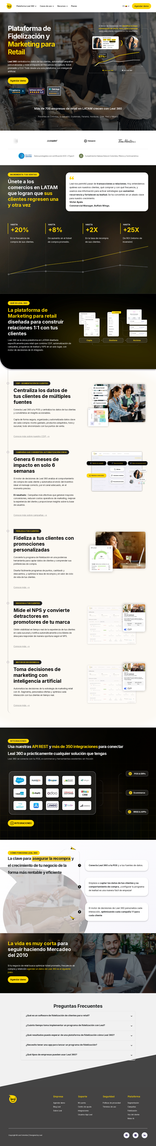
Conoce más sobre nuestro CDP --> (32, 436)
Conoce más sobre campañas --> (30, 515)
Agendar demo (141, 6)
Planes (74, 6)
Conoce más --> (22, 587)
